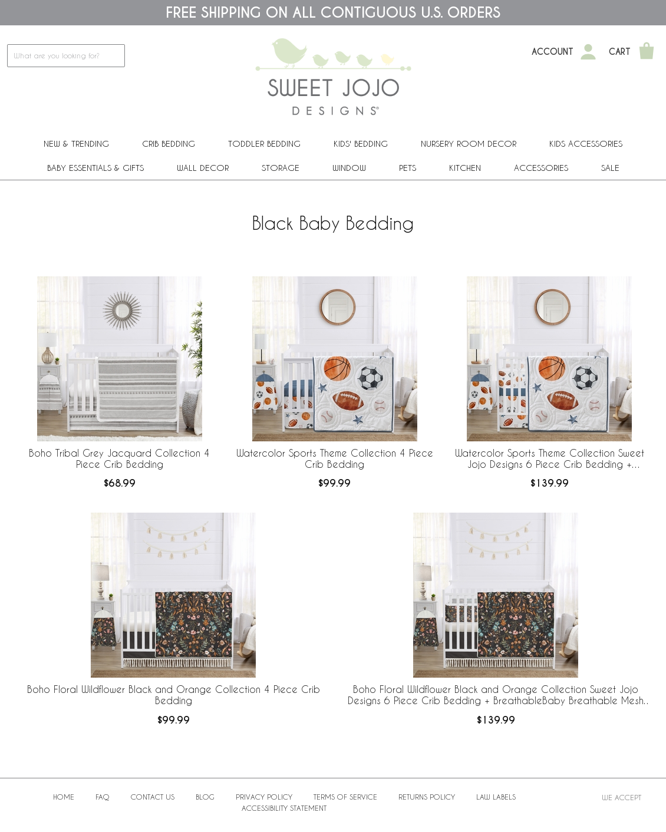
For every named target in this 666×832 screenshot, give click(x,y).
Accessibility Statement (284, 808)
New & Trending (76, 143)
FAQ (102, 797)
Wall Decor (203, 168)
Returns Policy (426, 797)
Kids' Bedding (361, 143)
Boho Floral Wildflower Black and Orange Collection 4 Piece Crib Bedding (173, 695)
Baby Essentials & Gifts (95, 168)
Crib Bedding (168, 143)
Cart (620, 52)
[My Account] (588, 52)
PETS (407, 168)
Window (349, 168)
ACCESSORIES (541, 168)
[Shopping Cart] (646, 51)
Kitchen (465, 168)
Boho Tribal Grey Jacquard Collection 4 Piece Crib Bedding (119, 458)
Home (63, 797)
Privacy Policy (264, 797)
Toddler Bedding (264, 143)
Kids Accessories (585, 143)
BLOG (205, 797)
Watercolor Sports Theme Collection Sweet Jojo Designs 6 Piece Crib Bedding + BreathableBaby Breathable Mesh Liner (549, 459)
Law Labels (496, 797)
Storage (280, 168)
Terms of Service (345, 797)
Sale (610, 168)
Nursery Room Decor (468, 143)
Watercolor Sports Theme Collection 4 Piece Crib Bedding (334, 458)
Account (552, 52)
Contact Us (152, 797)
